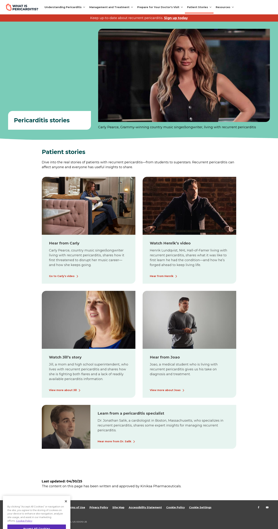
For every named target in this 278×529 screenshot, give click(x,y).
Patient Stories (197, 7)
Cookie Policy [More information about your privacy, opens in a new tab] (24, 525)
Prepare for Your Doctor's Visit (158, 7)
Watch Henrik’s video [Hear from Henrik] (170, 243)
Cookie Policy (175, 507)
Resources (223, 7)
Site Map (118, 507)
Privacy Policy (98, 507)
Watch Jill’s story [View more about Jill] (65, 357)
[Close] (66, 506)
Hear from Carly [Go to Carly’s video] (64, 243)
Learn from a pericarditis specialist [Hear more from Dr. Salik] (131, 413)
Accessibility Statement (145, 507)
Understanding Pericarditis (63, 7)
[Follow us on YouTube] (267, 507)
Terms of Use (76, 507)
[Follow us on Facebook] (258, 507)
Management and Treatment (109, 7)
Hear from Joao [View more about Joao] (165, 357)
